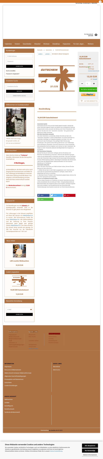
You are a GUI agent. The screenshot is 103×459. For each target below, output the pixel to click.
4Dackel (37, 44)
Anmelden (19, 66)
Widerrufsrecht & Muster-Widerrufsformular (18, 373)
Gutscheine (8, 382)
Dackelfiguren (9, 406)
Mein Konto (56, 370)
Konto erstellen (10, 71)
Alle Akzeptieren (90, 445)
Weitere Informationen (90, 455)
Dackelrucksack (9, 409)
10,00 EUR (19, 294)
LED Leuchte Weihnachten (19, 261)
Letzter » (47, 54)
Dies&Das (56, 44)
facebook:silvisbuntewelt (12, 412)
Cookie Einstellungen (11, 385)
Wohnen (46, 44)
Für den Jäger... (79, 44)
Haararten (66, 44)
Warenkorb (56, 366)
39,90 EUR (19, 265)
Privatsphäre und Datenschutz (14, 379)
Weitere (90, 44)
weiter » (40, 54)
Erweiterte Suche (19, 95)
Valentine (8, 44)
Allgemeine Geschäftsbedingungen (15, 376)
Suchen (78, 3)
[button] (43, 195)
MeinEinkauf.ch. (15, 219)
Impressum (8, 366)
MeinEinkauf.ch (28, 215)
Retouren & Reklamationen (13, 370)
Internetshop (45, 430)
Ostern (17, 44)
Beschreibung (44, 109)
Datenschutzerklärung (56, 451)
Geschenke (27, 44)
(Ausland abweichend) (93, 71)
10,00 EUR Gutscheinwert (19, 290)
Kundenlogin (85, 3)
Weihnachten (9, 399)
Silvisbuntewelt (33, 348)
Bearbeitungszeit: (82, 67)
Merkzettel (93, 3)
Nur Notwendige (90, 450)
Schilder (7, 402)
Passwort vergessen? (12, 74)
